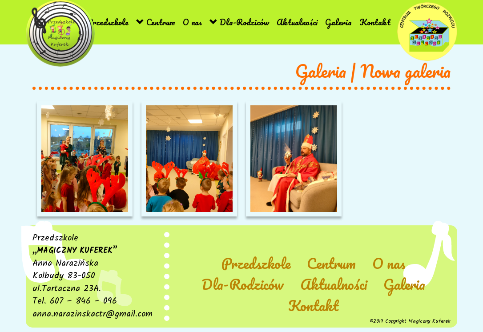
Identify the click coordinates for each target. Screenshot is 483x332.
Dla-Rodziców (239, 22)
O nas (192, 22)
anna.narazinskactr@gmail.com (92, 314)
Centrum (155, 22)
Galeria (338, 22)
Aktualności (297, 22)
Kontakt (374, 22)
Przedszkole (102, 22)
